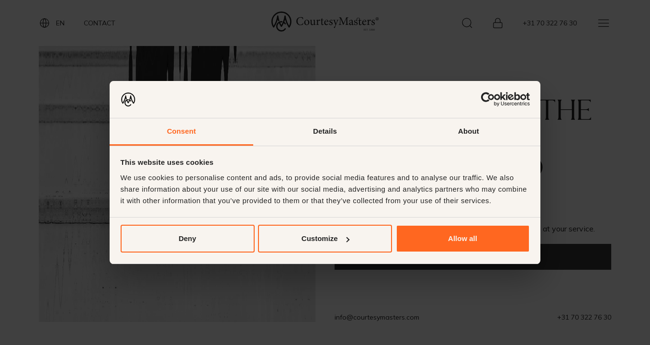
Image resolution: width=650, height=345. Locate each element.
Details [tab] (325, 131)
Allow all (462, 238)
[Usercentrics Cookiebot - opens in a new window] (488, 99)
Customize (325, 238)
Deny (187, 238)
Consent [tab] (181, 131)
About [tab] (468, 131)
